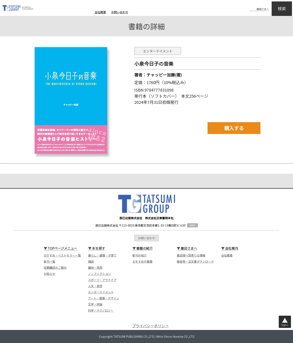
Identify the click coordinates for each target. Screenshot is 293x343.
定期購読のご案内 (55, 268)
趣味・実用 (95, 268)
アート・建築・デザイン (103, 298)
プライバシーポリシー (150, 326)
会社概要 (100, 12)
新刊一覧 (49, 261)
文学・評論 (95, 304)
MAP (192, 225)
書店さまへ (255, 5)
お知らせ (49, 274)
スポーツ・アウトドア (102, 280)
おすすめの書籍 (142, 261)
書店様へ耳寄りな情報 (191, 255)
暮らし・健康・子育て (102, 255)
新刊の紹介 (139, 255)
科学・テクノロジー (101, 310)
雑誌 (91, 261)
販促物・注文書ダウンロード (195, 261)
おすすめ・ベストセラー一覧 (62, 255)
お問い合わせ (119, 12)
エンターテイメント (101, 292)
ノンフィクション (99, 274)
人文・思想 (95, 286)
